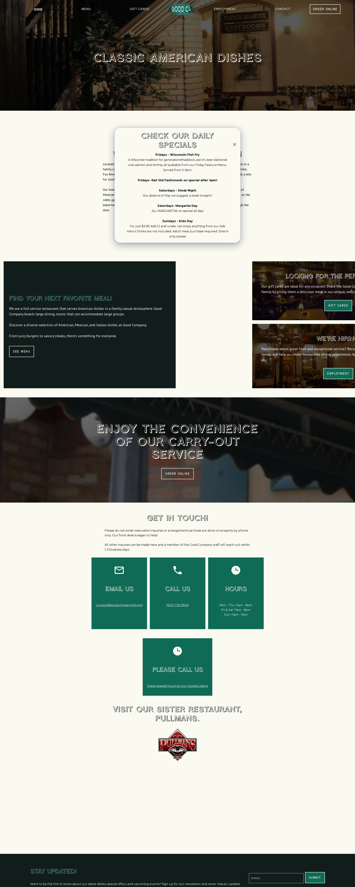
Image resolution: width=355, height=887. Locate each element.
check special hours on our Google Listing (177, 686)
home (38, 9)
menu (86, 9)
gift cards (139, 9)
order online (325, 9)
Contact (282, 9)
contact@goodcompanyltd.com (119, 605)
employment (225, 9)
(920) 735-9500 (177, 605)
